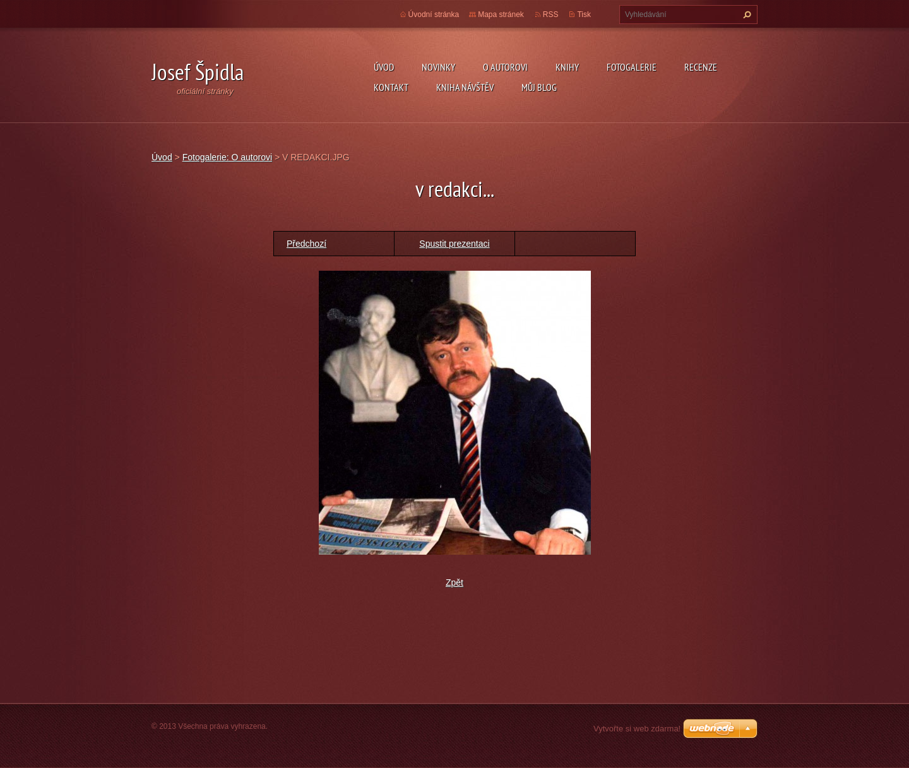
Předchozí (306, 244)
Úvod (384, 67)
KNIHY (567, 67)
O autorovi (505, 67)
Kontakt (391, 87)
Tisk (584, 14)
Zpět (454, 582)
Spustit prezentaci (454, 244)
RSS (551, 14)
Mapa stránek (501, 14)
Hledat (745, 14)
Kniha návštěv (465, 87)
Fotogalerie (631, 67)
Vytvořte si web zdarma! (636, 728)
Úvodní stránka (434, 14)
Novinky (438, 67)
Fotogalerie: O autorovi (227, 157)
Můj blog (539, 87)
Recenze (700, 67)
